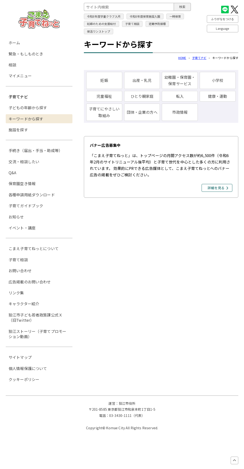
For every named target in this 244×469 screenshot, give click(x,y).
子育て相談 (132, 24)
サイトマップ (20, 357)
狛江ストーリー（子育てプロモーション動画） (37, 333)
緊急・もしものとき (26, 54)
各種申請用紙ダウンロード (32, 194)
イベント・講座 (22, 228)
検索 (182, 7)
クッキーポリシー (24, 379)
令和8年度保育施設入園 (145, 16)
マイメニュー (20, 76)
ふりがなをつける (222, 19)
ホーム (14, 42)
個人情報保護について (28, 368)
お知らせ (16, 217)
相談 (12, 65)
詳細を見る (216, 187)
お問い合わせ (20, 270)
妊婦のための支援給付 (101, 24)
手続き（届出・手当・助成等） (35, 150)
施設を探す (18, 130)
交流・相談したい (24, 161)
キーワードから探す (26, 119)
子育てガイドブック (26, 205)
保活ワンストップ (98, 31)
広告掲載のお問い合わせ (30, 282)
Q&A (12, 172)
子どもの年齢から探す (28, 107)
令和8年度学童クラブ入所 (104, 16)
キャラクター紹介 (24, 303)
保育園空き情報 (22, 183)
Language (222, 28)
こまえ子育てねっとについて (34, 248)
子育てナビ (199, 58)
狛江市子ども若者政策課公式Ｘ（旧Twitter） (35, 317)
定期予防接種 (157, 24)
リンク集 (16, 293)
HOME (182, 58)
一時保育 (175, 16)
